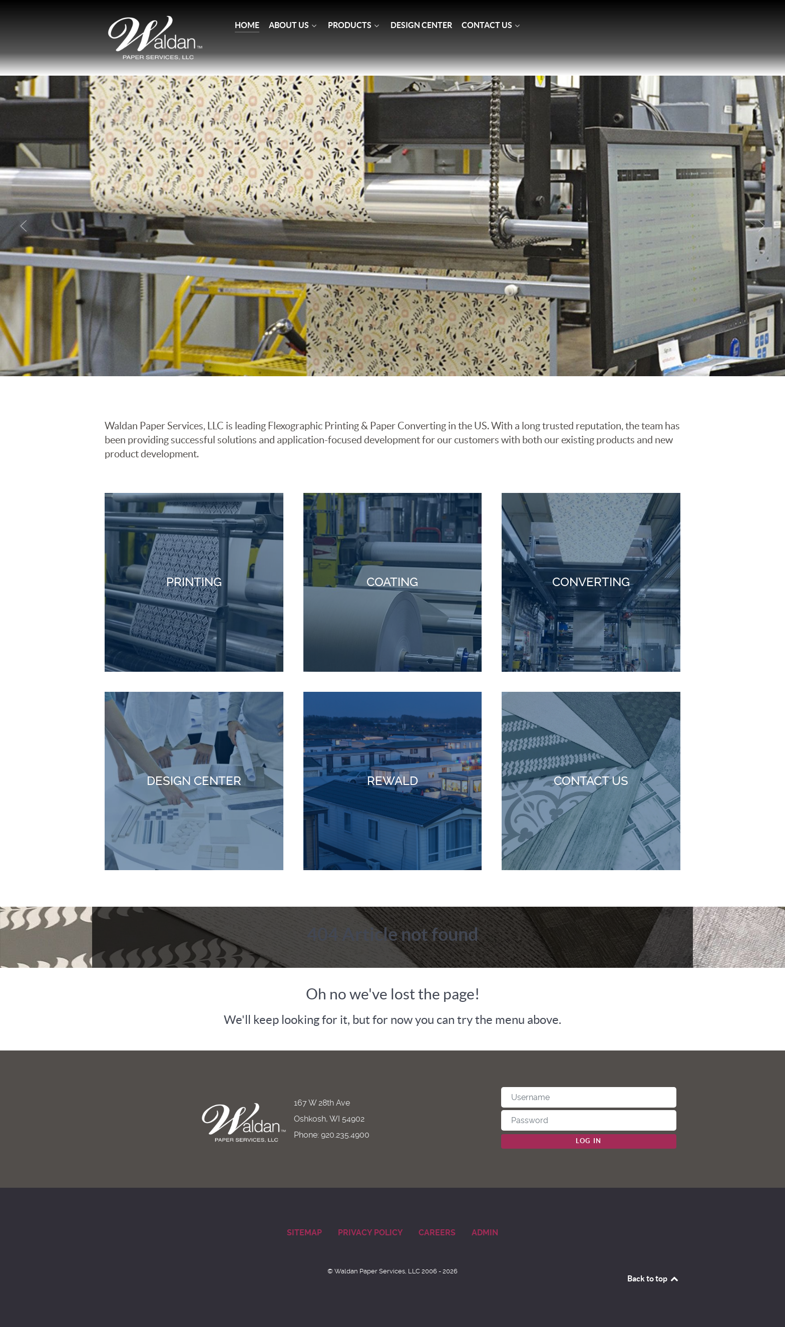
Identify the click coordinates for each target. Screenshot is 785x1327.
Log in (589, 1141)
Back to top (653, 1278)
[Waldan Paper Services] (155, 38)
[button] (23, 225)
